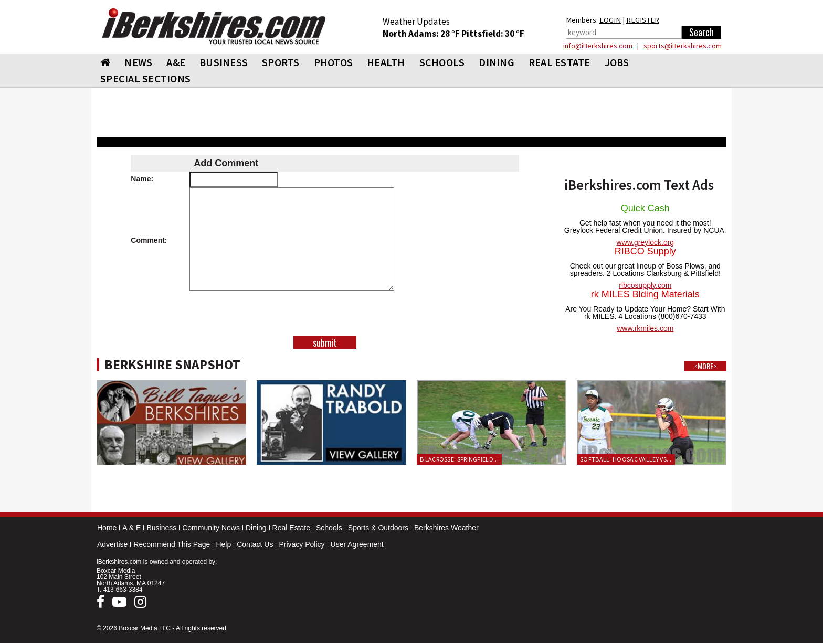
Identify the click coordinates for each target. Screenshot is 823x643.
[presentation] (325, 315)
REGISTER (642, 20)
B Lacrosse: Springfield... (459, 459)
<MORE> (705, 366)
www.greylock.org (645, 242)
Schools (329, 527)
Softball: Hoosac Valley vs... (626, 459)
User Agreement (357, 544)
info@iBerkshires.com (597, 45)
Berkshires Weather (446, 527)
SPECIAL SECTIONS (145, 78)
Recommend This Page (171, 544)
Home (107, 527)
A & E (131, 527)
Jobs (617, 62)
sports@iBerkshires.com (682, 45)
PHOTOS (333, 62)
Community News (211, 527)
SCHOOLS (442, 62)
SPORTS (281, 62)
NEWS (138, 62)
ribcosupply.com (645, 285)
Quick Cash (645, 208)
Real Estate (291, 527)
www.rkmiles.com (645, 328)
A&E (175, 62)
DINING (496, 62)
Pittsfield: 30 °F (492, 33)
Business (161, 527)
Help (223, 544)
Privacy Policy (301, 544)
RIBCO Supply (645, 251)
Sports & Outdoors (378, 527)
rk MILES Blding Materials (645, 294)
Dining (256, 527)
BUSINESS (223, 62)
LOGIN (610, 20)
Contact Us (255, 544)
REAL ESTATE (559, 62)
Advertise (112, 544)
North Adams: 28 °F (422, 33)
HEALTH (386, 62)
